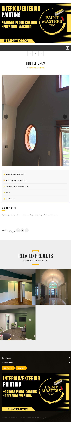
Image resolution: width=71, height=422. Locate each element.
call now (21, 368)
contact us (8, 368)
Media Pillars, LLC (40, 418)
